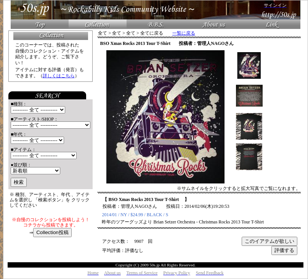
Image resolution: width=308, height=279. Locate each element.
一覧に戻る (183, 33)
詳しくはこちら (59, 75)
